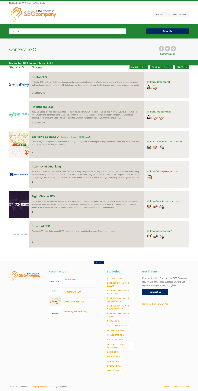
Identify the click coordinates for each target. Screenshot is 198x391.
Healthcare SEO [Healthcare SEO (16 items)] (115, 335)
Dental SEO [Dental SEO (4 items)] (113, 321)
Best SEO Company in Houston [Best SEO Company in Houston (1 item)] (118, 292)
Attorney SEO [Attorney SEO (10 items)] (114, 278)
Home (159, 14)
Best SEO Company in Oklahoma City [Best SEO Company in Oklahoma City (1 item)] (118, 307)
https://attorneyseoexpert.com (164, 171)
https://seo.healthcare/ (160, 112)
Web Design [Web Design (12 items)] (113, 371)
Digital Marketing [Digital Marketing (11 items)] (117, 326)
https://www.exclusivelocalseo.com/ (166, 141)
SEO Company (33, 386)
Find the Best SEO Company (22, 63)
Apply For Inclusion (177, 14)
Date (166, 67)
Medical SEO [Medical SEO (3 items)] (113, 357)
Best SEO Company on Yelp (155, 304)
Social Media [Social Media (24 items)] (114, 366)
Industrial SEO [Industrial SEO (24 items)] (115, 340)
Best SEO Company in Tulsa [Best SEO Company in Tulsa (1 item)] (118, 315)
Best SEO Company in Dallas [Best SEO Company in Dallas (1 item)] (118, 284)
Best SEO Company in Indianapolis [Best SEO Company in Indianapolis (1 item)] (118, 299)
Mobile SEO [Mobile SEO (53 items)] (113, 361)
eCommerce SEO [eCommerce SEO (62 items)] (115, 330)
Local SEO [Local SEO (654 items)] (112, 352)
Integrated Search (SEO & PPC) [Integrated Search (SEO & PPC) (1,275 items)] (117, 345)
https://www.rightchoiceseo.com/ (165, 201)
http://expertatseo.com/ (161, 231)
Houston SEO (45, 386)
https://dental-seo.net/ (160, 82)
